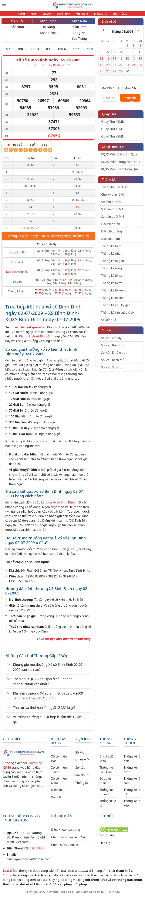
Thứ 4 (35, 51)
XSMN (48, 14)
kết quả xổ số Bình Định (58, 505)
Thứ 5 (48, 51)
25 (140, 67)
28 (114, 73)
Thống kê (108, 182)
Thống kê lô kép (112, 293)
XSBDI (72, 551)
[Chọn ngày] (110, 90)
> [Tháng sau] (138, 32)
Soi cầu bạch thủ (113, 362)
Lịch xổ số (109, 24)
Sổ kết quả (108, 322)
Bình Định (34, 67)
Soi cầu (107, 332)
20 (108, 67)
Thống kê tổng (111, 270)
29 (121, 73)
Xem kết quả (130, 101)
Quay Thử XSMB (112, 124)
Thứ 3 (22, 51)
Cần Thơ (79, 29)
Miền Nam (79, 23)
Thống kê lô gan (112, 263)
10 (133, 54)
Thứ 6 (62, 51)
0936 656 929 (33, 850)
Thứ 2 (8, 51)
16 (127, 61)
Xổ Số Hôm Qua (113, 149)
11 (140, 54)
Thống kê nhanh (112, 256)
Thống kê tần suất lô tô (117, 315)
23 (127, 67)
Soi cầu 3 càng (111, 370)
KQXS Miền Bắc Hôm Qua (119, 157)
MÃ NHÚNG (115, 14)
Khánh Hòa (48, 35)
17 (133, 61)
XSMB (26, 14)
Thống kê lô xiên (113, 300)
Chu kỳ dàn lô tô (112, 197)
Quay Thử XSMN (112, 139)
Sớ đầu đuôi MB (112, 204)
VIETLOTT (80, 14)
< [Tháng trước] (104, 32)
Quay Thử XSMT (112, 131)
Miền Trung (48, 23)
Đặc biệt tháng (111, 234)
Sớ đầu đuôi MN (112, 219)
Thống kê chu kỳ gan (115, 307)
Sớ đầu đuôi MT (112, 211)
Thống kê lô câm (113, 278)
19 (101, 67)
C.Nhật (88, 51)
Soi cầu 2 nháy (111, 340)
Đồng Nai (79, 35)
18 (140, 61)
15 (121, 61)
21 (114, 67)
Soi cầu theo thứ (112, 347)
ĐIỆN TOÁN (64, 14)
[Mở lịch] (117, 90)
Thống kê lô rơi (111, 285)
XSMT (37, 14)
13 (108, 61)
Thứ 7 (75, 51)
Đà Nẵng (48, 29)
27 (108, 73)
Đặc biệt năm (110, 241)
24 (133, 67)
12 (101, 61)
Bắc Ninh (17, 29)
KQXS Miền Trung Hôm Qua (120, 164)
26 (101, 73)
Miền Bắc (17, 23)
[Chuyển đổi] (8, 667)
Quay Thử (109, 116)
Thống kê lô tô (111, 248)
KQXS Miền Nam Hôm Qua (120, 171)
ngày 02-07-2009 (57, 67)
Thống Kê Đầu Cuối (114, 189)
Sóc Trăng (79, 41)
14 (114, 61)
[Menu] (4, 5)
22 (121, 67)
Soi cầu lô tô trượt (113, 355)
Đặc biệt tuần (110, 226)
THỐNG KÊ (97, 14)
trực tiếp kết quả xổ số (29, 329)
